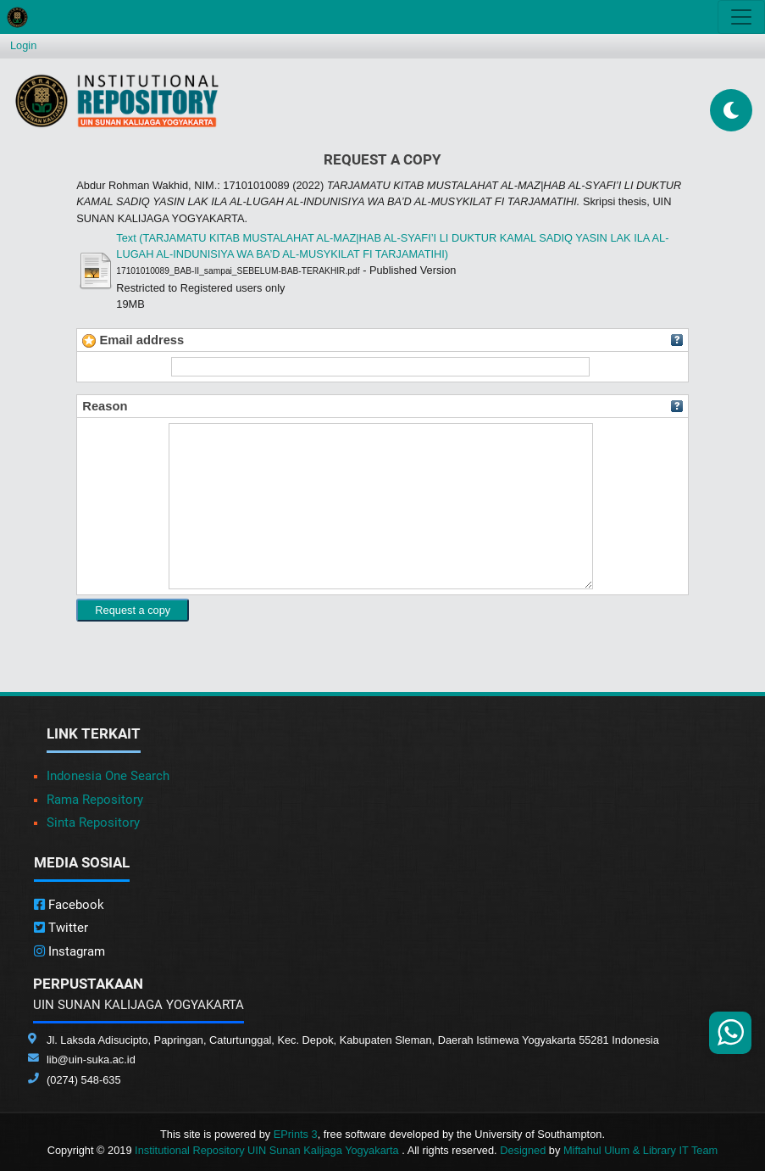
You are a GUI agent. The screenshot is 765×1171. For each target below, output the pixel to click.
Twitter (61, 927)
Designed (523, 1150)
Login (23, 45)
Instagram (69, 951)
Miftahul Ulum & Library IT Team (640, 1150)
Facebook (69, 904)
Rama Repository (95, 799)
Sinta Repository (93, 822)
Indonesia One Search (108, 775)
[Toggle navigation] (741, 17)
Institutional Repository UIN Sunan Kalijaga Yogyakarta (268, 1150)
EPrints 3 (296, 1134)
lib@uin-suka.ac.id (91, 1059)
